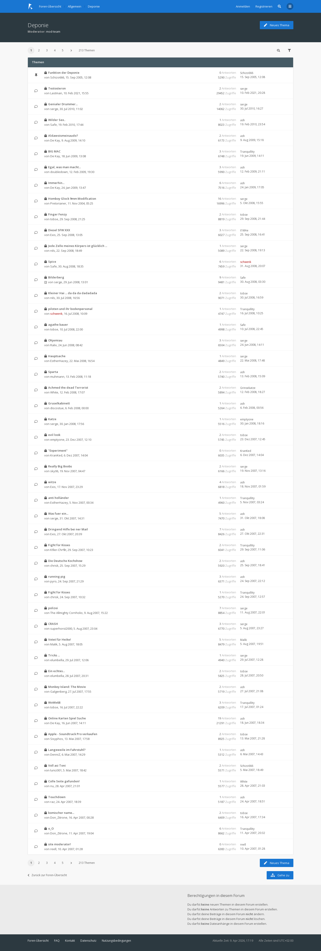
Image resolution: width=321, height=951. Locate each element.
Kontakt (70, 941)
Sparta (53, 372)
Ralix (53, 345)
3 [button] (47, 50)
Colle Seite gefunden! (64, 781)
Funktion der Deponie (63, 73)
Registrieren (263, 6)
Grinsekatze (247, 388)
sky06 (54, 471)
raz (52, 802)
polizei (53, 608)
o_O (51, 828)
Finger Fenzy (57, 214)
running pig (56, 576)
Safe (53, 125)
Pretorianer (58, 203)
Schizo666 (57, 77)
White (54, 392)
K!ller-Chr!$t (58, 550)
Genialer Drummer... (63, 104)
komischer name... (61, 813)
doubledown (59, 172)
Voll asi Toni (57, 765)
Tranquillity (247, 152)
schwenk (245, 262)
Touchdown (57, 797)
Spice (52, 261)
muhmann (57, 377)
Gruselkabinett (59, 403)
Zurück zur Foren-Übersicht (47, 875)
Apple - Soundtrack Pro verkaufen (72, 734)
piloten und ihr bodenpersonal (70, 309)
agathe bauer (58, 324)
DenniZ (55, 754)
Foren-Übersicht (38, 941)
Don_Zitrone (58, 817)
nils (52, 251)
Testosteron (57, 88)
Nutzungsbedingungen (116, 941)
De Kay (55, 140)
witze (52, 482)
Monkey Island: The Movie (67, 687)
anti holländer (58, 498)
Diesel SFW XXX (59, 230)
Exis (53, 235)
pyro (53, 581)
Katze (52, 419)
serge (243, 89)
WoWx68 (54, 702)
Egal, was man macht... (64, 167)
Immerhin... (56, 183)
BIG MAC (54, 151)
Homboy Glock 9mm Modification (72, 198)
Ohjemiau (55, 340)
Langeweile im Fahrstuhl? (67, 750)
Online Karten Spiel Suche (67, 718)
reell (53, 849)
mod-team (53, 31)
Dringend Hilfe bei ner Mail (68, 529)
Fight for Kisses (59, 545)
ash (242, 120)
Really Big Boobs (60, 466)
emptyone (246, 419)
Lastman (56, 93)
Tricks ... (54, 655)
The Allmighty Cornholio (66, 613)
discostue (57, 408)
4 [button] (54, 50)
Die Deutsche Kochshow (65, 561)
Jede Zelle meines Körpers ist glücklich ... (77, 246)
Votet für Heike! (59, 639)
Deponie (38, 25)
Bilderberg (56, 277)
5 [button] (62, 50)
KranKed (56, 455)
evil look (54, 435)
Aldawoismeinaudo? (63, 136)
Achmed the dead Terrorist (68, 387)
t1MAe (244, 230)
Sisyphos (56, 739)
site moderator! (59, 844)
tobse (54, 219)
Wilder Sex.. (56, 120)
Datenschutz (88, 941)
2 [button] (39, 50)
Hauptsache (57, 356)
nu (52, 786)
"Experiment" (58, 450)
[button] (71, 50)
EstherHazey (59, 361)
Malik (54, 644)
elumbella (57, 660)
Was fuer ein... (58, 513)
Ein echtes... (56, 671)
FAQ (57, 941)
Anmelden (243, 6)
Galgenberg (58, 691)
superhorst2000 (61, 628)
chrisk (54, 565)
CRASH (53, 624)
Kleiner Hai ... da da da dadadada (72, 293)
